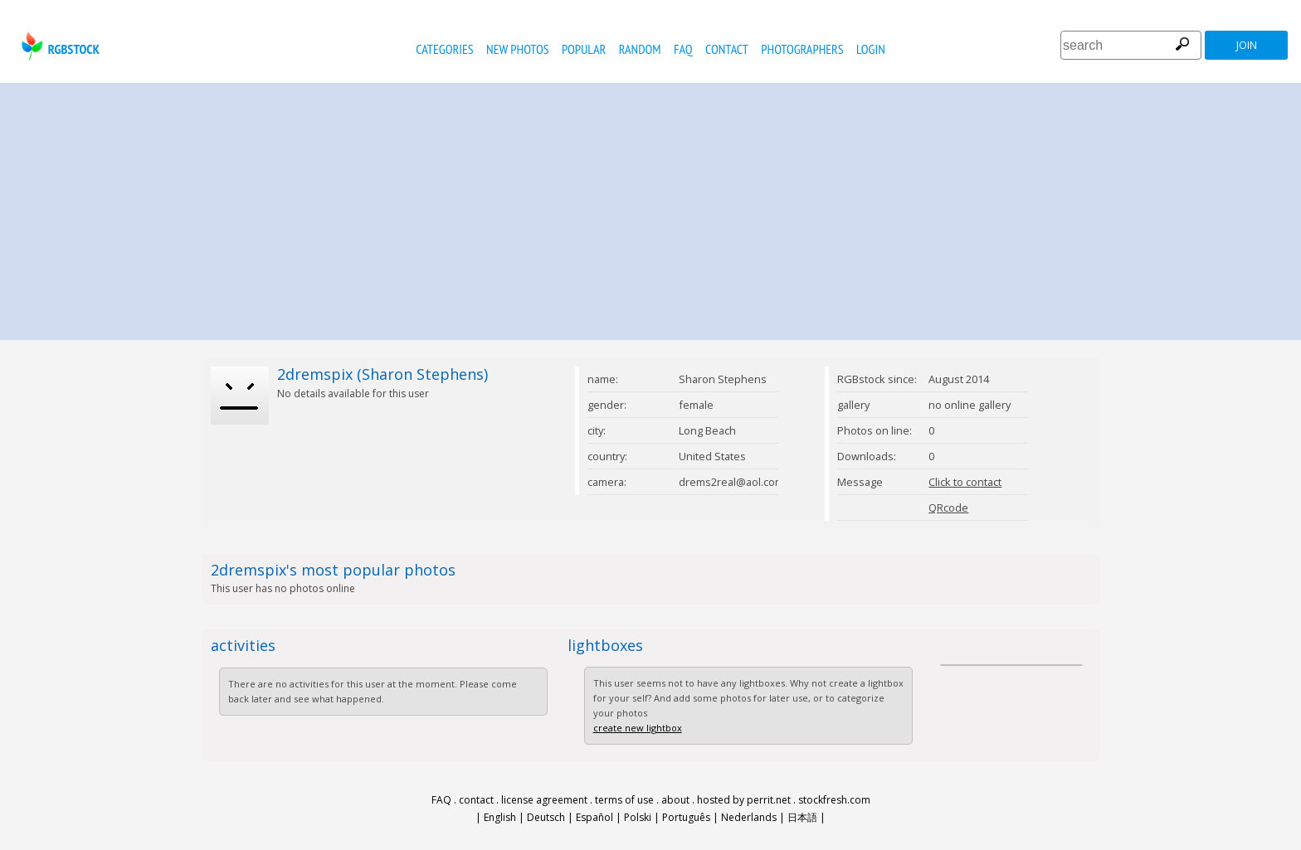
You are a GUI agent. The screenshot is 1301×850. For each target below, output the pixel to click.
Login (870, 49)
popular (584, 49)
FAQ (683, 49)
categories (444, 49)
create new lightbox (637, 727)
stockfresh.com (834, 800)
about (675, 800)
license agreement (544, 800)
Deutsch (546, 817)
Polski (637, 817)
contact (726, 49)
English (500, 817)
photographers (802, 49)
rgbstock (58, 46)
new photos (517, 49)
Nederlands (749, 817)
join (1246, 45)
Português (686, 817)
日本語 (802, 817)
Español (594, 817)
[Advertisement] (650, 207)
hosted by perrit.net (744, 800)
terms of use (624, 800)
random (640, 49)
